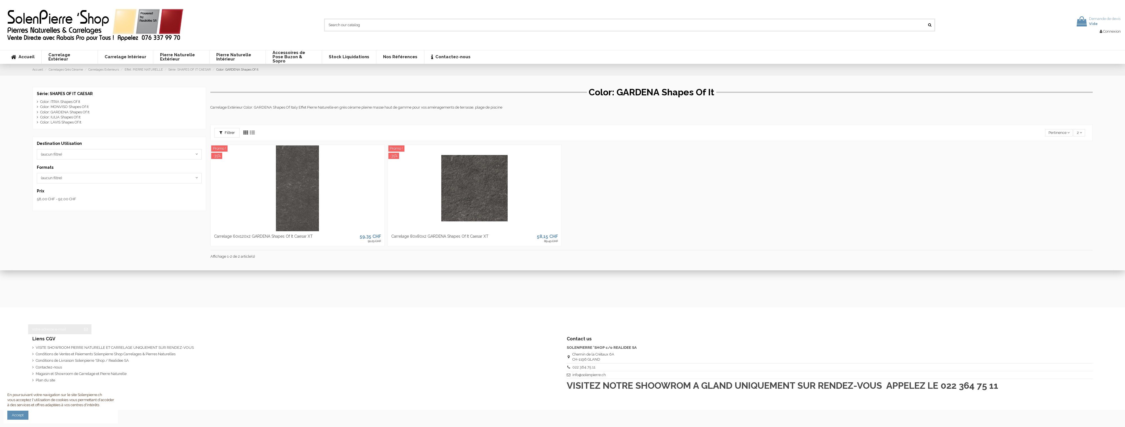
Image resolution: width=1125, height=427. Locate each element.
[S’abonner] (85, 329)
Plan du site (45, 380)
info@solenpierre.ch (589, 375)
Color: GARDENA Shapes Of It (64, 112)
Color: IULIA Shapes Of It (60, 117)
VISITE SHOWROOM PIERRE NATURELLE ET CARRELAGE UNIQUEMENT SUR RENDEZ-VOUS (115, 347)
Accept (18, 415)
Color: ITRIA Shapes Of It (60, 102)
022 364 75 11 (583, 367)
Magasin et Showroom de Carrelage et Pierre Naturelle (81, 374)
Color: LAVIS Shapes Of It (60, 122)
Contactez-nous (49, 367)
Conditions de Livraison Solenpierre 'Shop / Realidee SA (82, 360)
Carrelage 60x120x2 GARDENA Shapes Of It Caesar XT (263, 236)
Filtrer (227, 133)
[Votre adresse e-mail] (54, 329)
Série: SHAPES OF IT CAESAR (65, 93)
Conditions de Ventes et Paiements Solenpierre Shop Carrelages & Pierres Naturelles (106, 354)
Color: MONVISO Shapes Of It (64, 107)
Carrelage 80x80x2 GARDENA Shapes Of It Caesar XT (440, 236)
